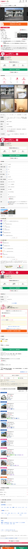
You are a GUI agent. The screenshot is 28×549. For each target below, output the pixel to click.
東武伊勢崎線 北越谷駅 (12, 201)
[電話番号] (13, 324)
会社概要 (16, 538)
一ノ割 (26, 507)
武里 (23, 507)
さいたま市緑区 (6, 523)
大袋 (16, 507)
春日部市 (17, 522)
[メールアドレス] (13, 322)
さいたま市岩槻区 (22, 522)
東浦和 (2, 513)
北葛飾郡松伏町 (6, 522)
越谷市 (2, 522)
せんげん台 (19, 507)
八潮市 (11, 523)
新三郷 (25, 513)
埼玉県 (2, 520)
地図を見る (3, 360)
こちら (16, 384)
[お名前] (13, 318)
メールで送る (7, 378)
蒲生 (5, 507)
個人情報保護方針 (11, 538)
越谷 (10, 507)
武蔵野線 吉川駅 (11, 203)
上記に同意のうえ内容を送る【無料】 (14, 330)
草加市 (11, 522)
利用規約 (6, 538)
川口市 (2, 523)
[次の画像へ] (26, 14)
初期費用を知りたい (23, 29)
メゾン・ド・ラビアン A (11, 381)
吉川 (18, 513)
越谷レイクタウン (13, 513)
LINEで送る (20, 378)
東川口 (6, 513)
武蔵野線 (3, 510)
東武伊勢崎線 (4, 504)
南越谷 (9, 513)
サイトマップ (2, 538)
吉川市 (14, 522)
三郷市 (14, 523)
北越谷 (13, 507)
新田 (2, 507)
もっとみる (13, 237)
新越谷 (8, 507)
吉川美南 (22, 513)
